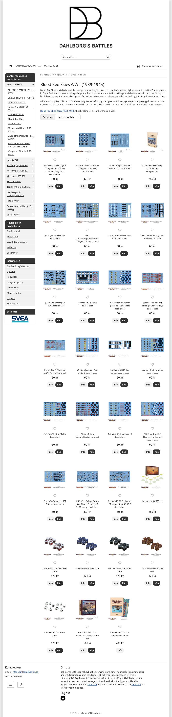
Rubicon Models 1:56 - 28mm (21, 108)
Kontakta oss (13, 303)
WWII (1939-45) (21, 84)
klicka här (136, 684)
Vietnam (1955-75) (21, 176)
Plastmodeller (21, 181)
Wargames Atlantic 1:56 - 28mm (20, 153)
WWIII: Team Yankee (17, 241)
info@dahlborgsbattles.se (25, 671)
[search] (107, 56)
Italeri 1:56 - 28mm (17, 102)
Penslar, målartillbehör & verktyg (21, 208)
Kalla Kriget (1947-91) (21, 165)
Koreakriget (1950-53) (21, 170)
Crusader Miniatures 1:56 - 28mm (21, 137)
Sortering (48, 117)
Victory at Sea (14, 123)
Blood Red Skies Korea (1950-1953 (57, 110)
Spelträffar (12, 252)
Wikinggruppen (95, 713)
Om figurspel (51, 65)
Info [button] (51, 186)
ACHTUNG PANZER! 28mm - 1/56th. (21, 91)
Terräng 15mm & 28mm (21, 186)
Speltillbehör (21, 214)
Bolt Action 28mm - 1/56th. (21, 97)
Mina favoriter (14, 292)
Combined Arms (16, 114)
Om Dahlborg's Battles (28, 65)
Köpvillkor (12, 276)
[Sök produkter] (82, 56)
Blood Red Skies (16, 118)
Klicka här (92, 684)
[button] (59, 186)
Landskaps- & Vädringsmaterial (21, 194)
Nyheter (11, 271)
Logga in (11, 298)
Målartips (11, 247)
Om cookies (13, 287)
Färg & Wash (21, 200)
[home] (11, 66)
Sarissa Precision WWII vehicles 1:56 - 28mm (19, 145)
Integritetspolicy (15, 282)
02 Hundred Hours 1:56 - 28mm (20, 130)
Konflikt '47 (21, 160)
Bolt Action (12, 236)
